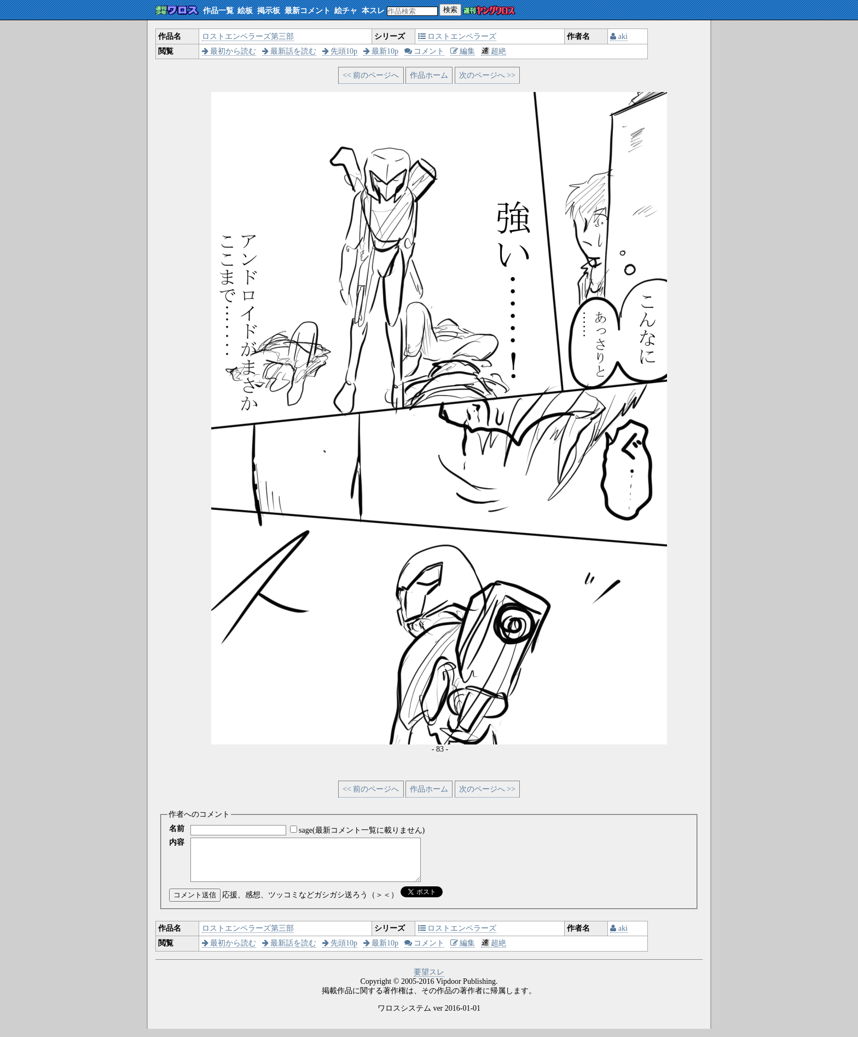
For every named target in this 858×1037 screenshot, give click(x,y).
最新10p (381, 51)
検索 (450, 9)
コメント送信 (194, 903)
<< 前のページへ (371, 75)
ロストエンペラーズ (457, 36)
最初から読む (229, 51)
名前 (176, 828)
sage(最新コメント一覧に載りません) (362, 830)
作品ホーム (429, 75)
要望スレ (429, 980)
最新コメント (308, 11)
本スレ (373, 11)
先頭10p (340, 51)
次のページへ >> (487, 75)
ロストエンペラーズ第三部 (248, 36)
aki (619, 36)
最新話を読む (289, 51)
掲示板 (268, 11)
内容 (176, 842)
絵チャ (345, 11)
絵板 (245, 11)
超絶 (494, 51)
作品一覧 (218, 11)
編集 (463, 51)
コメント (424, 51)
